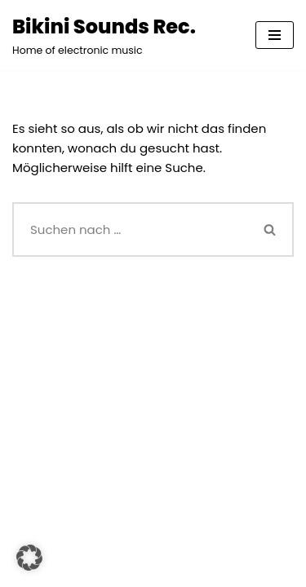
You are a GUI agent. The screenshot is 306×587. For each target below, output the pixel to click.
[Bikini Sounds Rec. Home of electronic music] (104, 35)
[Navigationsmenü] (274, 35)
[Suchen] (130, 229)
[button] (29, 557)
